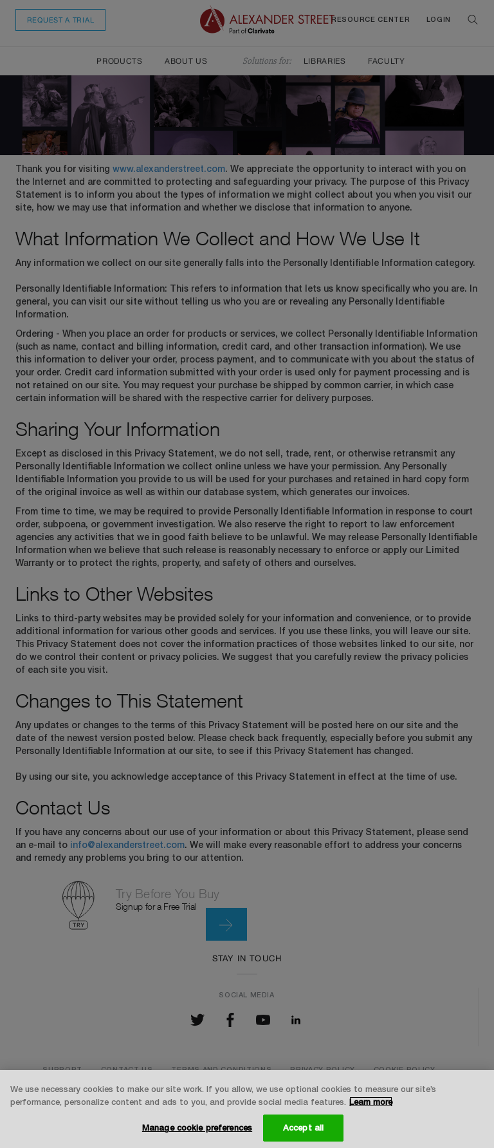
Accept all (303, 1127)
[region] (247, 1109)
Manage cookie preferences (197, 1127)
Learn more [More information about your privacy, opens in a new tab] (370, 1101)
